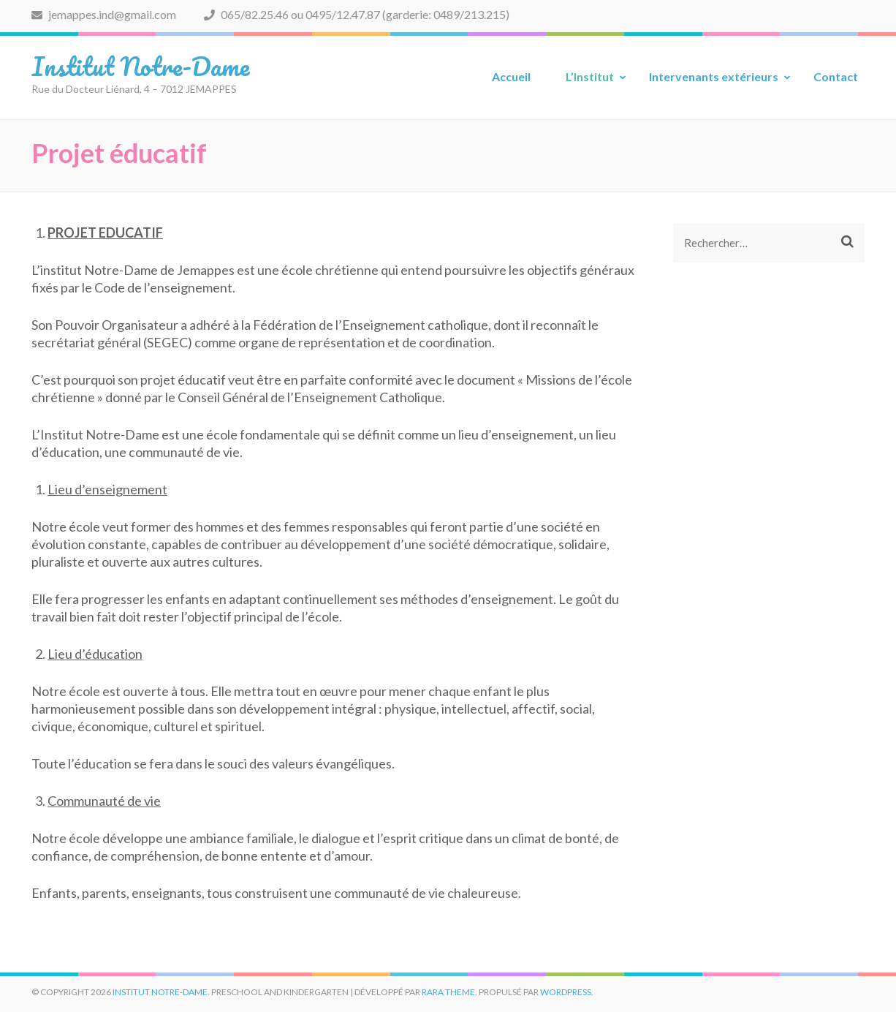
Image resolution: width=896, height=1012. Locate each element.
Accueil (511, 76)
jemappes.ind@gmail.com (103, 14)
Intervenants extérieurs (713, 76)
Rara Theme (448, 991)
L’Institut (590, 76)
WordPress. (566, 991)
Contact (835, 76)
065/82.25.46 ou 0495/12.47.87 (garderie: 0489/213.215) (356, 14)
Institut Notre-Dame (140, 65)
